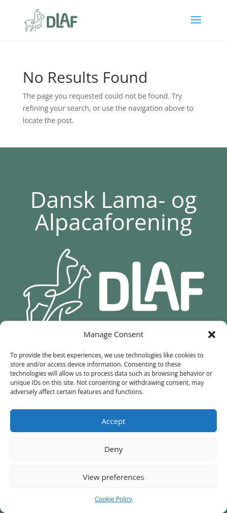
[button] (212, 334)
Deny (113, 449)
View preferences (113, 477)
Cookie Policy (113, 499)
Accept (114, 421)
